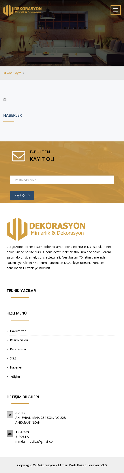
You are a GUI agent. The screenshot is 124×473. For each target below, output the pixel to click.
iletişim (15, 376)
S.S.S (13, 358)
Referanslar (18, 349)
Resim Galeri (19, 340)
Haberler (16, 367)
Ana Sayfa (12, 73)
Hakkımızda (18, 331)
